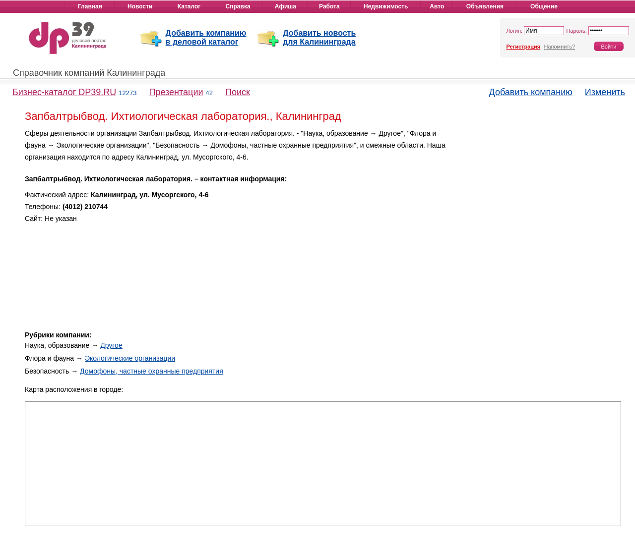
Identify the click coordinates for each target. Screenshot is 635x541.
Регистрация (523, 47)
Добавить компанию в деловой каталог (206, 37)
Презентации (176, 92)
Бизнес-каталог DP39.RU (64, 92)
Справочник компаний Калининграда (89, 73)
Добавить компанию (530, 92)
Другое (111, 345)
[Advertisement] (536, 197)
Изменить (605, 92)
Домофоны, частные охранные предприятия (151, 371)
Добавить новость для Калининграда (319, 37)
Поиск (237, 92)
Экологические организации (130, 358)
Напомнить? (559, 47)
